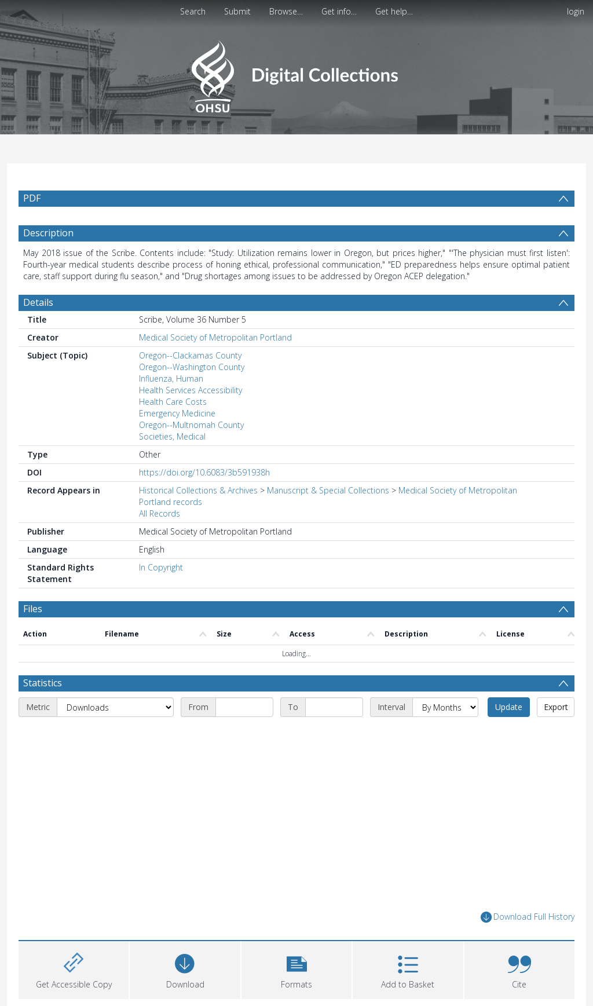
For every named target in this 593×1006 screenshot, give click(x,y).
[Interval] (445, 707)
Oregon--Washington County (191, 366)
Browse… (286, 11)
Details (38, 302)
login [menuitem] (575, 11)
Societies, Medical (172, 436)
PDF (32, 198)
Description (48, 232)
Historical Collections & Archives (198, 490)
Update (508, 706)
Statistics (42, 682)
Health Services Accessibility (190, 390)
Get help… (394, 11)
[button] (296, 968)
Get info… (339, 11)
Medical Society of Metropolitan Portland (215, 337)
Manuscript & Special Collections (328, 490)
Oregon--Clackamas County (190, 355)
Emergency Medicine (177, 413)
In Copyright (161, 567)
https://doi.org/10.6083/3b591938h (204, 472)
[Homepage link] (296, 73)
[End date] (334, 707)
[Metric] (115, 707)
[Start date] (244, 707)
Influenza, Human (171, 378)
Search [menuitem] (193, 11)
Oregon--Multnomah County (191, 424)
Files (32, 608)
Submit (237, 11)
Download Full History (527, 917)
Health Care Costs (173, 401)
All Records (159, 513)
